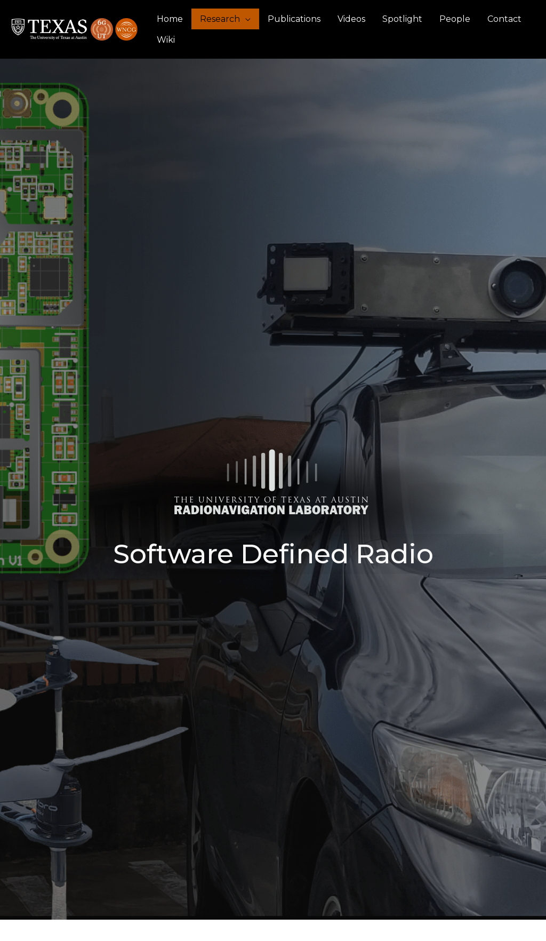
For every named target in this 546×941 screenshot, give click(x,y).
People (454, 19)
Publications (294, 19)
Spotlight (402, 19)
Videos (351, 19)
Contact (504, 19)
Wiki (166, 40)
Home (170, 19)
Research (220, 19)
